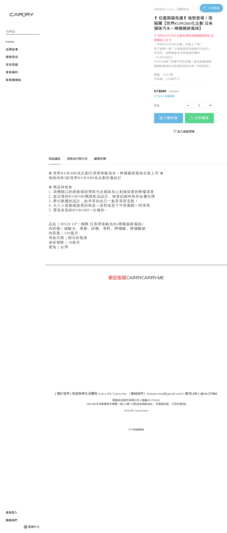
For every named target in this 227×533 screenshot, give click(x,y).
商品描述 (55, 158)
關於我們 (63, 394)
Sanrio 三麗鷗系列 (178, 9)
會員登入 (11, 512)
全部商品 (159, 9)
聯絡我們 (11, 520)
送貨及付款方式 (77, 158)
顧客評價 (100, 158)
